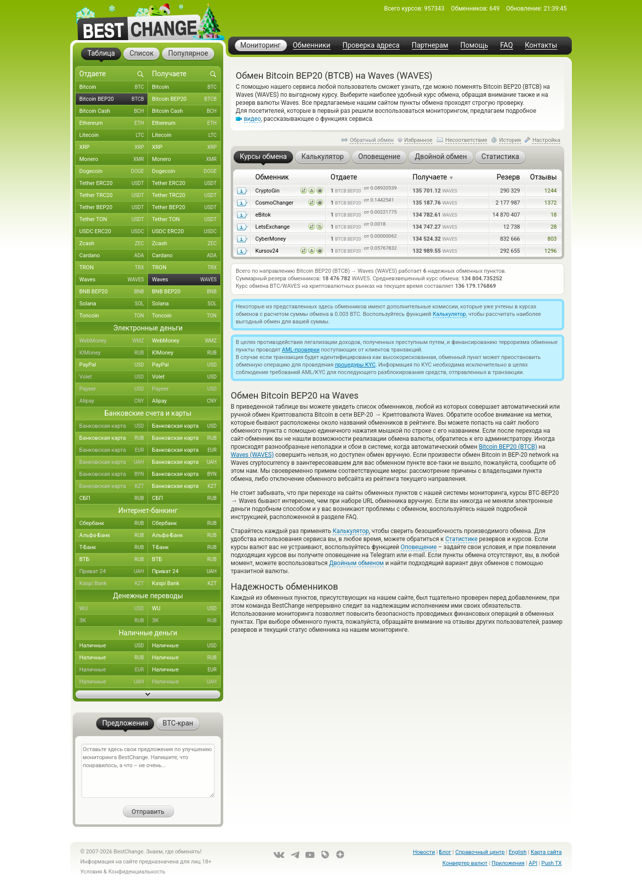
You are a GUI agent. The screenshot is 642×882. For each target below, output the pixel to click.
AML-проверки (300, 349)
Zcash (113, 244)
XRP (113, 147)
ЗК (113, 621)
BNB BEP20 (113, 292)
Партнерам (430, 45)
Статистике (461, 539)
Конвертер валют (465, 863)
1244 (550, 191)
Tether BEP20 (113, 208)
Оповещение (419, 547)
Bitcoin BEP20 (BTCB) (508, 446)
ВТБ (113, 560)
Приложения (508, 863)
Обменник (272, 177)
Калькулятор (449, 314)
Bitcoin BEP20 (113, 99)
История (510, 140)
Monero (113, 159)
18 (554, 215)
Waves (113, 280)
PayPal (113, 365)
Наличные (113, 646)
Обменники (312, 45)
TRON (113, 268)
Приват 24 (113, 572)
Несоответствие (466, 140)
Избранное (418, 140)
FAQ (506, 45)
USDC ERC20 (113, 232)
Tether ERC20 (113, 184)
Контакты (541, 45)
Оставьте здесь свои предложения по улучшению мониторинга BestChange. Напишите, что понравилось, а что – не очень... (148, 771)
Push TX (551, 863)
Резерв (508, 177)
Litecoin (113, 135)
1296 (550, 251)
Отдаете (344, 177)
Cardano (113, 256)
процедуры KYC (355, 365)
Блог (445, 852)
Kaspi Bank (113, 584)
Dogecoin (113, 171)
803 (552, 239)
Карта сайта (546, 852)
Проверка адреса (371, 45)
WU (113, 609)
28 (554, 227)
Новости (424, 852)
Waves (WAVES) (252, 454)
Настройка (546, 140)
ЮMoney (113, 353)
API (533, 863)
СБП (113, 498)
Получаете (433, 177)
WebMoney (113, 341)
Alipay (113, 401)
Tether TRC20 (113, 196)
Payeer (113, 389)
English (518, 852)
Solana (113, 304)
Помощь (474, 45)
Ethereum (113, 123)
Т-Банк (113, 548)
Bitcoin (113, 87)
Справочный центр (480, 852)
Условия (91, 871)
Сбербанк (113, 523)
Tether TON (113, 220)
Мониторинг (260, 45)
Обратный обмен (372, 140)
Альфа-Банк (113, 536)
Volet (113, 377)
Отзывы (543, 177)
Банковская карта (113, 426)
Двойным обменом (356, 563)
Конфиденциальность (137, 871)
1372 (550, 203)
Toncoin (113, 316)
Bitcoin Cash (113, 111)
